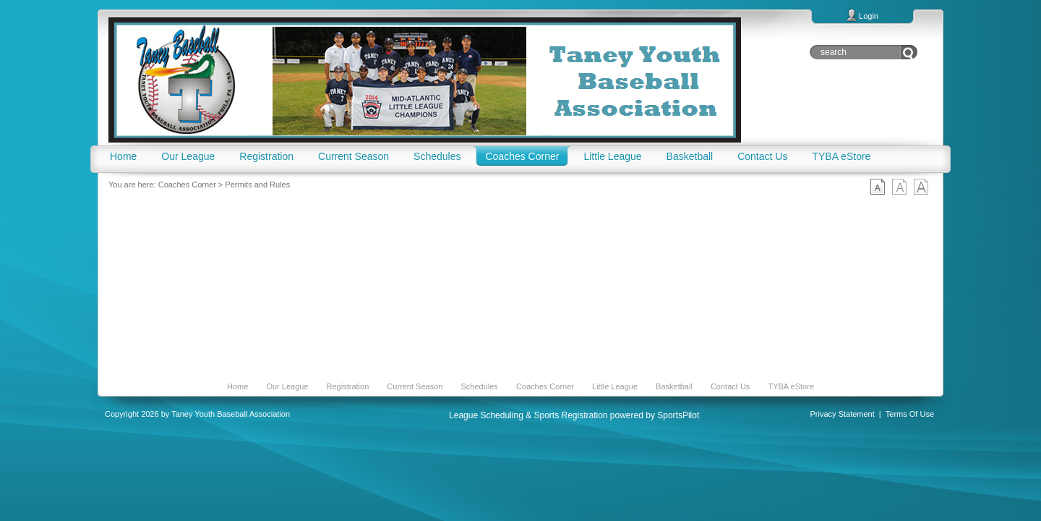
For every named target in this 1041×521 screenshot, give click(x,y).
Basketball (674, 386)
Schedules (478, 386)
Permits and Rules (257, 184)
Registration (348, 386)
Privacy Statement (842, 414)
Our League (287, 386)
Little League (615, 386)
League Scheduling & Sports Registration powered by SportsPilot (574, 415)
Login (868, 16)
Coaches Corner (187, 184)
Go (909, 52)
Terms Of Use (910, 414)
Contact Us (730, 386)
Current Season (414, 386)
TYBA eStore (791, 386)
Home (237, 386)
